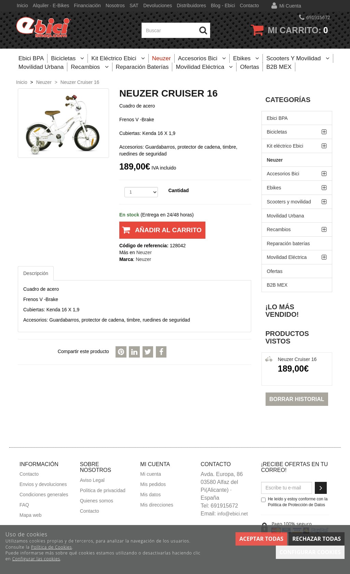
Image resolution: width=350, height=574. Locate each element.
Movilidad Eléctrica (204, 67)
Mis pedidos (153, 484)
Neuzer (161, 58)
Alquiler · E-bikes (51, 5)
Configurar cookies (310, 552)
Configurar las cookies (36, 559)
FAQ (24, 505)
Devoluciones (157, 5)
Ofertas (249, 67)
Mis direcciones (156, 505)
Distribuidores (191, 5)
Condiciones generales (43, 494)
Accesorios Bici (202, 58)
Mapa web (30, 515)
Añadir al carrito (160, 232)
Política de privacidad (102, 490)
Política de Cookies (51, 547)
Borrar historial (296, 399)
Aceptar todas (261, 538)
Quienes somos (96, 500)
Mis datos (150, 494)
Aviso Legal (92, 480)
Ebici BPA (31, 58)
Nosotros (115, 5)
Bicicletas (67, 58)
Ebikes (246, 58)
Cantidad (178, 190)
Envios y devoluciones (43, 484)
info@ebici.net (232, 513)
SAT (134, 5)
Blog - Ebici (223, 5)
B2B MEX (279, 67)
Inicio (22, 5)
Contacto (249, 5)
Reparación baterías (142, 67)
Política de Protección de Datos (296, 504)
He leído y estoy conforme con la (294, 502)
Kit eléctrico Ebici (118, 58)
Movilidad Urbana (41, 67)
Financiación (87, 5)
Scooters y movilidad (297, 58)
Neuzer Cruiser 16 (297, 359)
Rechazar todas (316, 538)
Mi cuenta (290, 6)
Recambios (89, 67)
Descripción (35, 273)
